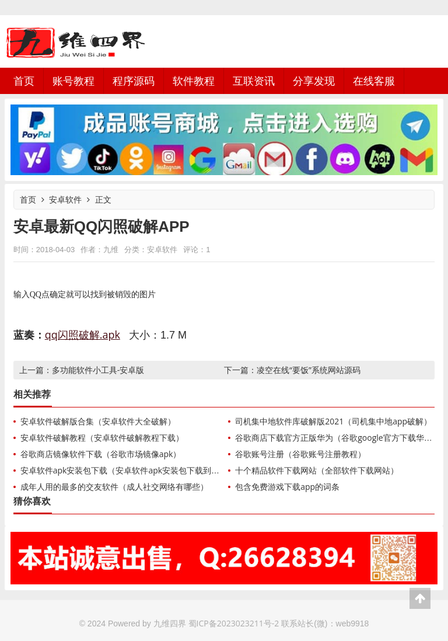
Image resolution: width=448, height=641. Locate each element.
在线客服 (374, 81)
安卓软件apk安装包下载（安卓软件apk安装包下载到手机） (128, 470)
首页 (23, 81)
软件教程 (194, 81)
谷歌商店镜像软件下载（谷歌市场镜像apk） (100, 453)
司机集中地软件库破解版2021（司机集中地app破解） (333, 421)
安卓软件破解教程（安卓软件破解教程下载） (102, 437)
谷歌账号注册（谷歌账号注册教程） (300, 453)
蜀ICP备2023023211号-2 (233, 623)
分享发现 (314, 81)
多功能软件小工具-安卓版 (98, 369)
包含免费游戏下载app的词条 (287, 486)
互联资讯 (254, 81)
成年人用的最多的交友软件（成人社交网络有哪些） (114, 486)
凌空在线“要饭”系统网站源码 (308, 369)
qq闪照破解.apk (82, 335)
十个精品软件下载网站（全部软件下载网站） (316, 470)
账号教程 (73, 81)
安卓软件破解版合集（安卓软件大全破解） (98, 421)
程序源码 (134, 81)
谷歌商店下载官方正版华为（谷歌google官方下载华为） (337, 437)
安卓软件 (65, 199)
